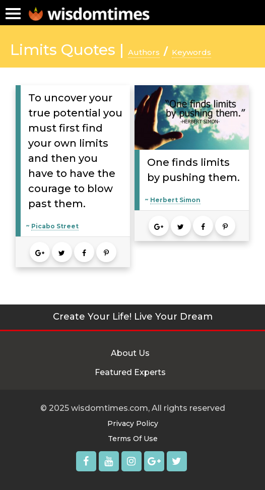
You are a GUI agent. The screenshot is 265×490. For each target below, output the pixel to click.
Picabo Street (55, 226)
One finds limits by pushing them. (193, 169)
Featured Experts (130, 372)
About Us (130, 353)
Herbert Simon (175, 200)
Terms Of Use (133, 438)
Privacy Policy (132, 423)
